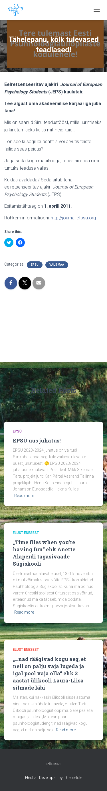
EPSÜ (35, 264)
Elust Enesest (26, 533)
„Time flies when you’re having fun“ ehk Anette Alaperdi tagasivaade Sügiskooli (44, 553)
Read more (24, 495)
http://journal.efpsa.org (73, 218)
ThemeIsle (73, 777)
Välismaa (56, 264)
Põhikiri (53, 764)
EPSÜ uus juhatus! (36, 440)
